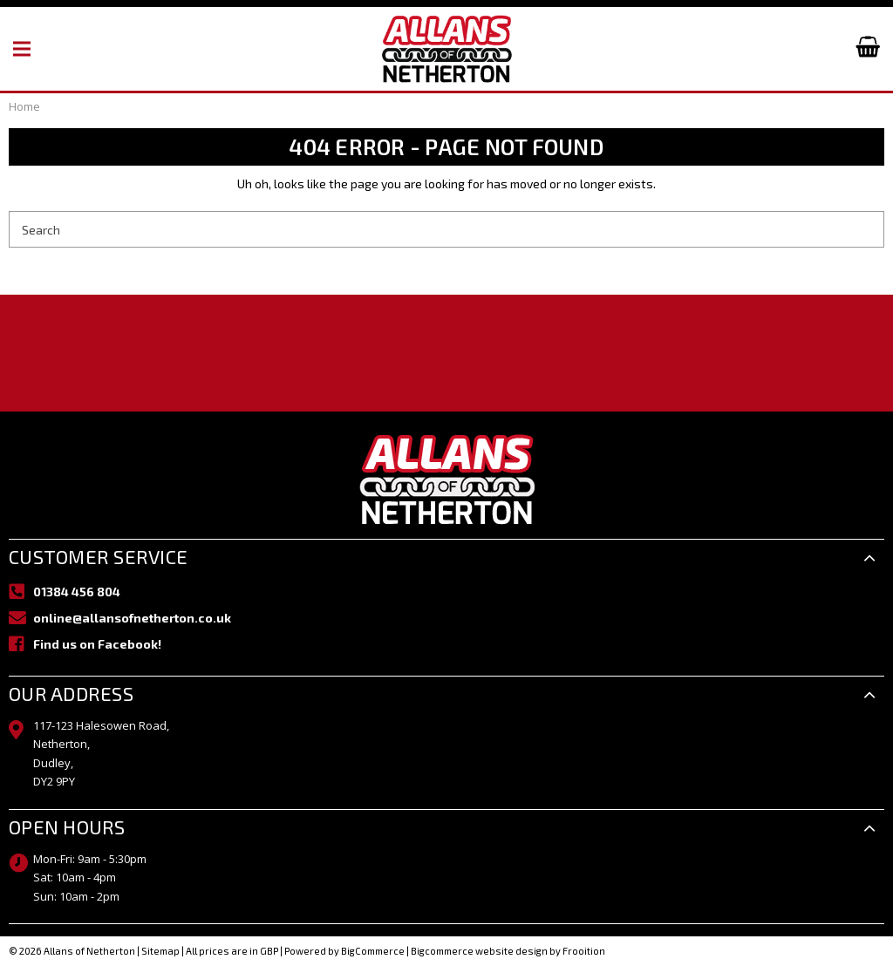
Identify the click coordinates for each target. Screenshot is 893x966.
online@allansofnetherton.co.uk (132, 617)
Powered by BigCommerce (344, 950)
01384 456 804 (76, 591)
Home (24, 106)
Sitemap (160, 950)
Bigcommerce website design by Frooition (508, 950)
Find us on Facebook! (97, 643)
